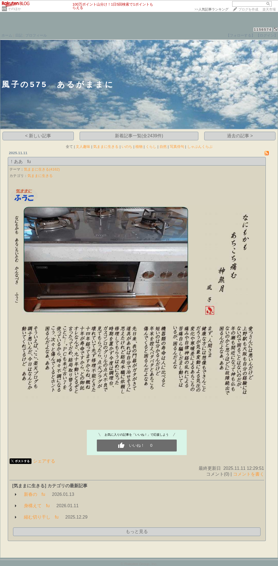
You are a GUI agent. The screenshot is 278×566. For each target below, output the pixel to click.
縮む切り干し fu (41, 517)
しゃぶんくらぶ (200, 146)
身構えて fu (37, 505)
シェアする (44, 461)
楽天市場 (269, 9)
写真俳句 (177, 146)
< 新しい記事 (38, 135)
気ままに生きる (105, 146)
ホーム (6, 35)
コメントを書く (248, 474)
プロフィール (36, 35)
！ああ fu (20, 161)
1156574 (263, 29)
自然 (163, 146)
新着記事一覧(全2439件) (139, 135)
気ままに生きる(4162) (42, 169)
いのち (127, 146)
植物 (139, 146)
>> (211, 9)
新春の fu (34, 494)
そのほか (14, 9)
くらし (151, 146)
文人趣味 (83, 146)
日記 (18, 35)
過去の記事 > (240, 135)
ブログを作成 (248, 9)
